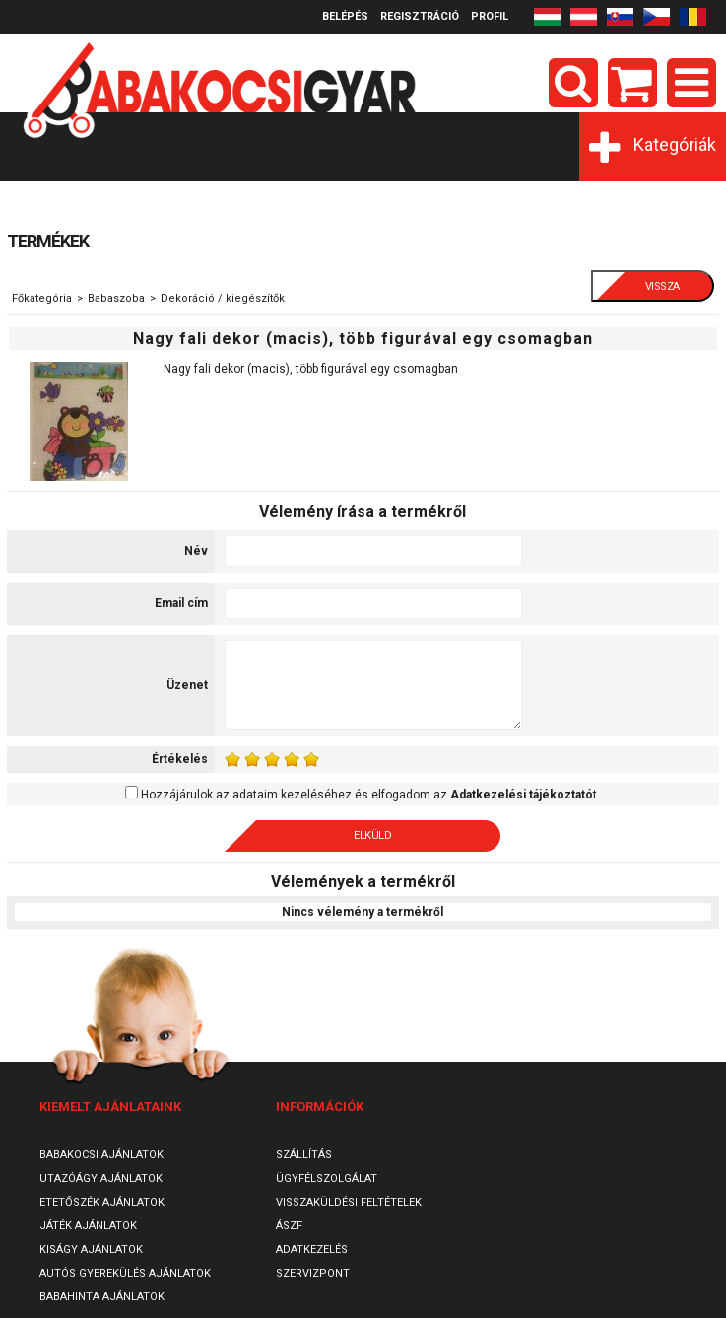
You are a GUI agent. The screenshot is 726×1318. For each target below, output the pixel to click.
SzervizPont (313, 1273)
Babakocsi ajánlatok (101, 1154)
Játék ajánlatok (88, 1225)
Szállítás (304, 1154)
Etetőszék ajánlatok (102, 1202)
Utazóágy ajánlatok (101, 1178)
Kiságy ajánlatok (91, 1249)
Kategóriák (674, 144)
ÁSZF (289, 1225)
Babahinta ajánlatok (102, 1296)
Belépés (345, 16)
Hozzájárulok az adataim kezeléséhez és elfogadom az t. (370, 794)
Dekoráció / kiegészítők (223, 298)
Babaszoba (116, 298)
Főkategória (42, 298)
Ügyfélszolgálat (326, 1178)
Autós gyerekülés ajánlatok (125, 1273)
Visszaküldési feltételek (349, 1202)
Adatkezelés (312, 1249)
